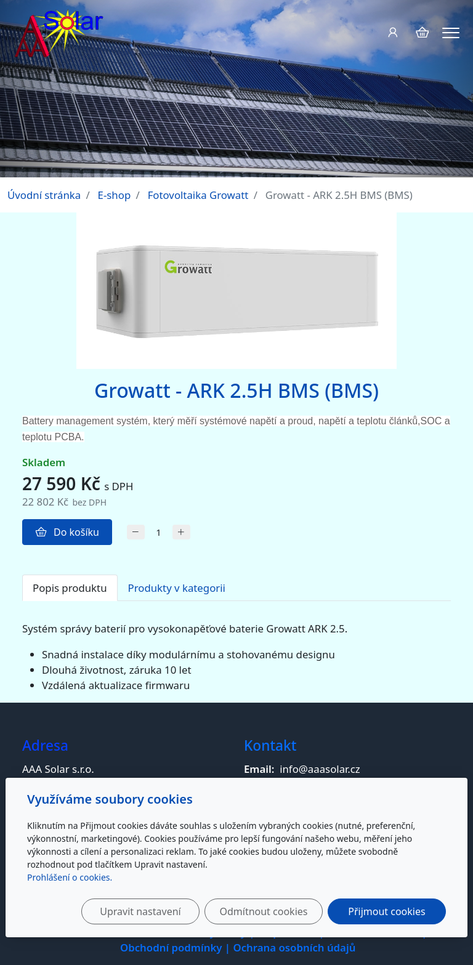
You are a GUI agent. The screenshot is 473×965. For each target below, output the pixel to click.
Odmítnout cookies (263, 911)
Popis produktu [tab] (70, 588)
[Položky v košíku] (422, 32)
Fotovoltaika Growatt (198, 195)
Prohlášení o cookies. (69, 877)
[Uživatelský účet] (392, 32)
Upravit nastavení (140, 911)
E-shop (114, 195)
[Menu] (450, 33)
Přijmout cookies (386, 911)
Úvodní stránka (44, 195)
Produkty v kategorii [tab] (176, 588)
